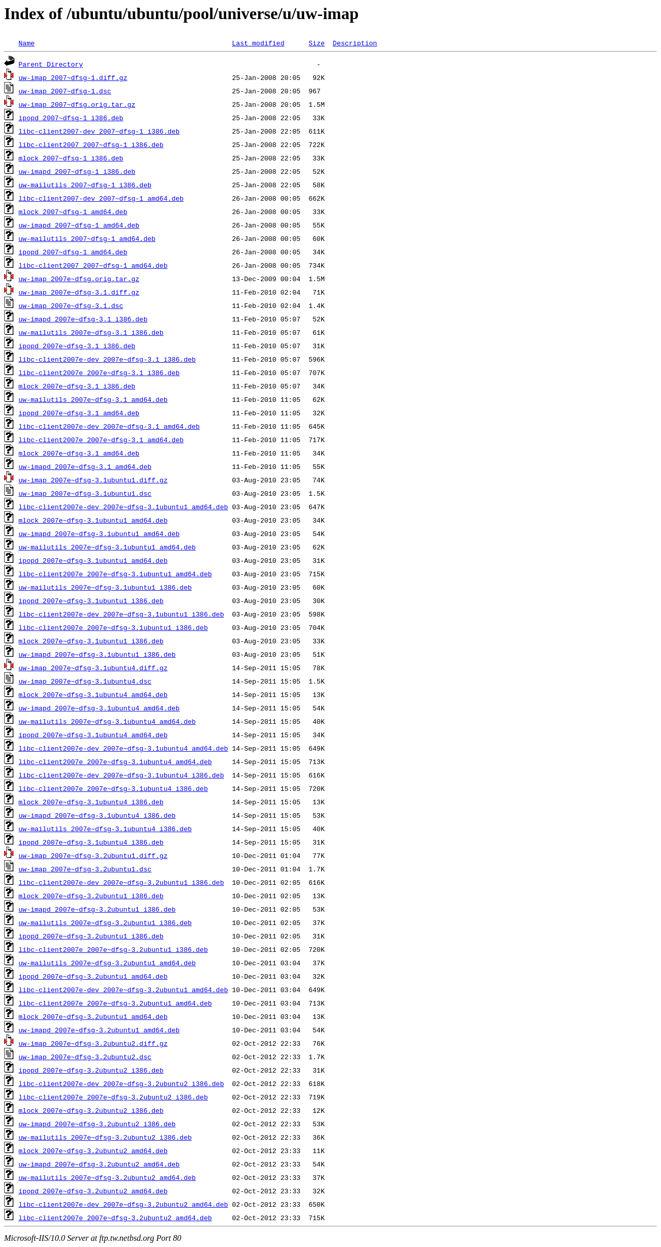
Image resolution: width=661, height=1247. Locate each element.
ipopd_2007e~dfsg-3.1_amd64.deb (79, 412)
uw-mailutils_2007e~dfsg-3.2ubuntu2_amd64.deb (107, 1177)
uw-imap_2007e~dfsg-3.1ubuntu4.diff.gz (93, 667)
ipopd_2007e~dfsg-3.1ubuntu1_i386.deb (91, 600)
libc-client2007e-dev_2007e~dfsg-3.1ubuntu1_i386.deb (121, 614)
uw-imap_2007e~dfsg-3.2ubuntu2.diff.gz (93, 1043)
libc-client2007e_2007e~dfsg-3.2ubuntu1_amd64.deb (115, 1003)
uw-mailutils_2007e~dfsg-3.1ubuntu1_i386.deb (105, 587)
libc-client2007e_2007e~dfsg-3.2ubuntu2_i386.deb (113, 1097)
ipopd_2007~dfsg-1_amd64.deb (73, 251)
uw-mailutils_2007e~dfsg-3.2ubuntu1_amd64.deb (107, 962)
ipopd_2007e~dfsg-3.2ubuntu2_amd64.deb (93, 1190)
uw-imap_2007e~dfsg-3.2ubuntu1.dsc (85, 868)
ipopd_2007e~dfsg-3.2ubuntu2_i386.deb (91, 1070)
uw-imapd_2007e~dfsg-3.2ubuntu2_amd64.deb (99, 1164)
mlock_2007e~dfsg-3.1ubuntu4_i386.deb (91, 801)
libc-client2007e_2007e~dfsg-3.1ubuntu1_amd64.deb (115, 573)
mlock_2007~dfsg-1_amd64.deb (73, 211)
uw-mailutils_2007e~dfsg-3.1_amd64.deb (93, 399)
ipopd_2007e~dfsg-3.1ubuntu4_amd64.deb (93, 734)
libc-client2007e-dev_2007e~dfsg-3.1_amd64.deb (109, 426)
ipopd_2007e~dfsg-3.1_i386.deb (77, 345)
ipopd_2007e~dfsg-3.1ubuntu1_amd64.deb (93, 560)
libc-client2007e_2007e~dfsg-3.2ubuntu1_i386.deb (113, 949)
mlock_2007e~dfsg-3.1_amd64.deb (79, 453)
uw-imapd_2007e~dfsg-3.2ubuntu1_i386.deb (97, 909)
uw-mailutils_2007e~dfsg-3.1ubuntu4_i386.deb (105, 828)
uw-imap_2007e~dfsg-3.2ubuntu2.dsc (85, 1056)
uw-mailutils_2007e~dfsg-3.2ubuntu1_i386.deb (105, 922)
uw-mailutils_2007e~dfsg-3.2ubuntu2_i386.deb (105, 1137)
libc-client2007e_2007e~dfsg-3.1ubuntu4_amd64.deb (115, 761)
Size (316, 42)
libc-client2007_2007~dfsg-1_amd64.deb (93, 265)
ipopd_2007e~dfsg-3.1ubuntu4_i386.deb (91, 842)
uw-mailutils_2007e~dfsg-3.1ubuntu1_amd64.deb (107, 547)
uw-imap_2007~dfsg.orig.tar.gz (77, 104)
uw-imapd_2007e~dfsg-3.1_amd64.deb (85, 466)
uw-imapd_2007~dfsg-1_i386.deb (77, 171)
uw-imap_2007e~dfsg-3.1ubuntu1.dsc (85, 493)
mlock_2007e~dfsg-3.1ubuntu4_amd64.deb (93, 694)
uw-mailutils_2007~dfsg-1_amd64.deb (87, 238)
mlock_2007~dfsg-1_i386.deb (71, 158)
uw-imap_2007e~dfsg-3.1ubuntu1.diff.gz (93, 479)
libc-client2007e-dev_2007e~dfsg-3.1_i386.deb (107, 359)
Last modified (258, 42)
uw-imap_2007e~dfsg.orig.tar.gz (79, 278)
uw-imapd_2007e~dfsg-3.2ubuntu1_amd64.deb (99, 1029)
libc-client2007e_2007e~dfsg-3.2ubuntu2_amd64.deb (115, 1217)
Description (355, 42)
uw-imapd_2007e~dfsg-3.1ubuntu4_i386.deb (97, 815)
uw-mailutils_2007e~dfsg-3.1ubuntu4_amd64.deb (107, 721)
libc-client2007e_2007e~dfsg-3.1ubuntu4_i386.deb (113, 788)
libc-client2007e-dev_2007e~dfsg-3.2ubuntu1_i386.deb (121, 882)
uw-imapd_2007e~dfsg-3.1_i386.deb (83, 318)
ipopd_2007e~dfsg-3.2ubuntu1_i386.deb (91, 936)
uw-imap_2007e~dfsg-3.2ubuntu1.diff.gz (93, 855)
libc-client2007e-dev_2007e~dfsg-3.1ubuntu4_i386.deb (121, 775)
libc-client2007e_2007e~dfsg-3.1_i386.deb (99, 372)
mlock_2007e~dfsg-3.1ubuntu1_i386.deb (91, 640)
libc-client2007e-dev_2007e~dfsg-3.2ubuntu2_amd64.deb (123, 1204)
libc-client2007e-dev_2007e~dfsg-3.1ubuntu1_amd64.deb (123, 506)
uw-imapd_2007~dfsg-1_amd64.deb (79, 225)
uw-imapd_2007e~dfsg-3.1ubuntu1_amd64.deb (99, 533)
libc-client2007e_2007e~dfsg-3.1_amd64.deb (101, 439)
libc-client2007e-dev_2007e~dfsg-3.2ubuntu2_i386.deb (121, 1083)
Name (27, 42)
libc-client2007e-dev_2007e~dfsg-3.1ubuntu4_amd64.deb (123, 748)
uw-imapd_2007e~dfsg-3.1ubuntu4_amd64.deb (99, 707)
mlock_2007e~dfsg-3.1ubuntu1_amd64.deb (93, 520)
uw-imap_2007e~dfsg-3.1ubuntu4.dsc (85, 681)
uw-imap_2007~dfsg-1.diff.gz (73, 77)
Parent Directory (51, 64)
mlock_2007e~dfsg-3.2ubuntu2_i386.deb (91, 1110)
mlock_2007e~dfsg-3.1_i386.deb (77, 386)
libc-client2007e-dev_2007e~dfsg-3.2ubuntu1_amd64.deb (123, 989)
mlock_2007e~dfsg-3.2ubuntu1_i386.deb (91, 895)
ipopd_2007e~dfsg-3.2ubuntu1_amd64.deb (93, 976)
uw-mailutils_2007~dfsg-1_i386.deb (85, 184)
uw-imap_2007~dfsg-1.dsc (65, 90)
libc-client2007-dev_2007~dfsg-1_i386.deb (99, 131)
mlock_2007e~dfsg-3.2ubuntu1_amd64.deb (93, 1016)
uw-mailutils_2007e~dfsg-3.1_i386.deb (91, 332)
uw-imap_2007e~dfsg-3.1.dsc (71, 305)
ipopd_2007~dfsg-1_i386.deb (71, 117)
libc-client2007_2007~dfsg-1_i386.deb (91, 144)
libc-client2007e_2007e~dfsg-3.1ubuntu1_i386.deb (113, 627)
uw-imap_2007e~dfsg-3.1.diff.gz (79, 292)
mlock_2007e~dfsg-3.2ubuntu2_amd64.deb (93, 1150)
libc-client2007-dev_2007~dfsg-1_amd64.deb (101, 198)
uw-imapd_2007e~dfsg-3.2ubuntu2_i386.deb (97, 1123)
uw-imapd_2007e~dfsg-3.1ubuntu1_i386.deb (97, 654)
